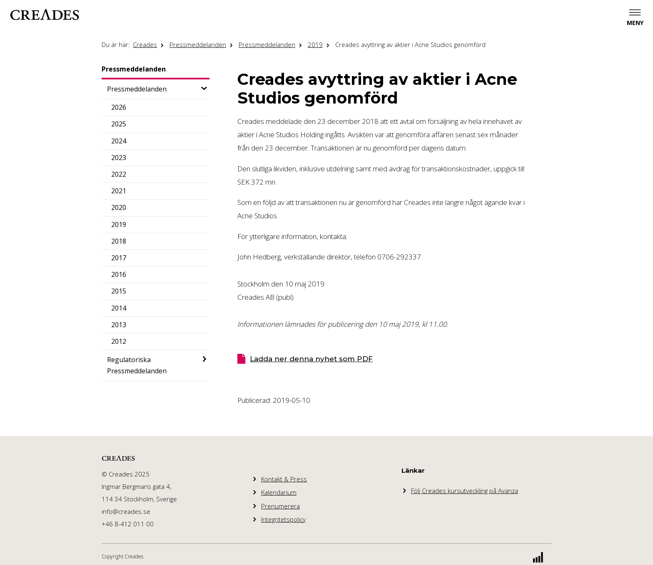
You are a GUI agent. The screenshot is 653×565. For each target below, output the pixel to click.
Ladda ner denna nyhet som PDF (311, 359)
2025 (118, 123)
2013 (118, 324)
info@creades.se (126, 511)
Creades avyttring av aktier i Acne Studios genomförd (410, 44)
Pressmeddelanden (197, 44)
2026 (118, 107)
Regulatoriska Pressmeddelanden (137, 365)
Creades (145, 44)
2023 (118, 157)
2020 (118, 207)
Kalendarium (279, 492)
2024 (118, 141)
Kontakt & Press (284, 479)
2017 (118, 257)
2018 (118, 241)
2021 (118, 190)
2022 (118, 174)
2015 (118, 291)
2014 (118, 308)
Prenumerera (280, 506)
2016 (118, 274)
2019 (315, 44)
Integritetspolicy (283, 519)
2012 (118, 341)
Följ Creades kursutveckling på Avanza (464, 490)
